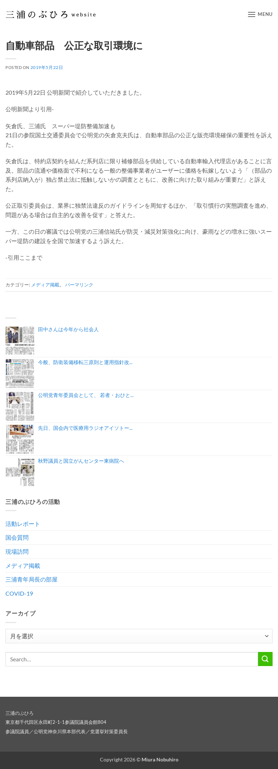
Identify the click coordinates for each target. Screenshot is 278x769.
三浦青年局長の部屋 (31, 579)
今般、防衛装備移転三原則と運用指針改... (85, 362)
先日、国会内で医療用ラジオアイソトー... (85, 428)
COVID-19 (19, 593)
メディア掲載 (45, 285)
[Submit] (265, 659)
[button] (260, 14)
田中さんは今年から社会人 (68, 329)
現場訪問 (17, 551)
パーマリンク (79, 285)
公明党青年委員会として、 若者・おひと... (86, 395)
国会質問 (17, 537)
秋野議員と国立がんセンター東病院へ (81, 461)
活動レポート (22, 523)
